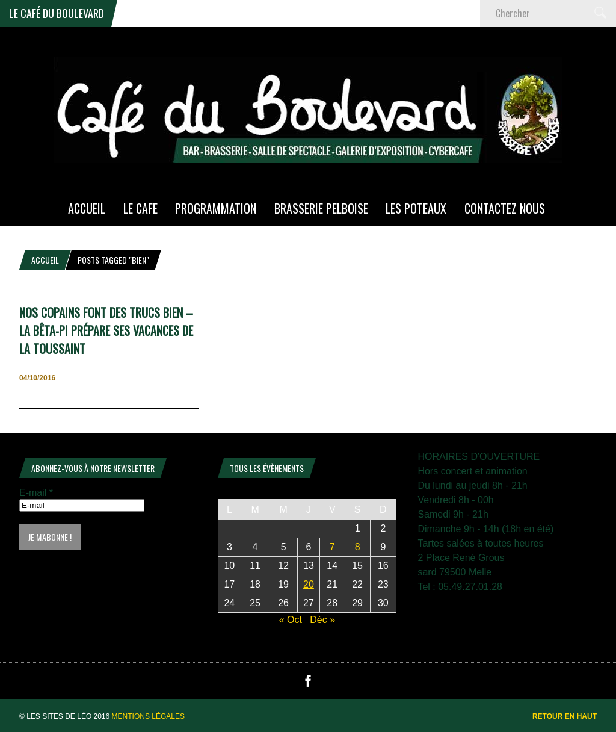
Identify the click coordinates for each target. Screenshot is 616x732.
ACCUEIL (86, 208)
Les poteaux (416, 208)
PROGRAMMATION (215, 208)
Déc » (322, 620)
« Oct (290, 620)
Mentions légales (148, 716)
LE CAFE (140, 208)
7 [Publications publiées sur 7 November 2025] (332, 547)
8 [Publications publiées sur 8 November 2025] (357, 547)
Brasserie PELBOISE (321, 208)
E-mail (36, 493)
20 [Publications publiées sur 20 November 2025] (308, 584)
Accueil (45, 259)
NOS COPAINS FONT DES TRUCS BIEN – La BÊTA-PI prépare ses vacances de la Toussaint (106, 330)
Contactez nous (504, 208)
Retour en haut (564, 716)
